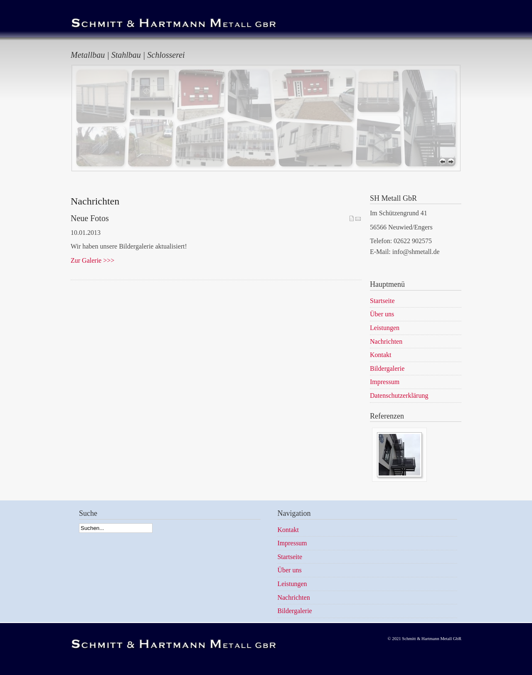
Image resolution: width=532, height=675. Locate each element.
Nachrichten (293, 597)
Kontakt (288, 529)
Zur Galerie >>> (92, 260)
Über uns (289, 570)
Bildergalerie (294, 610)
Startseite (289, 556)
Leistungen (292, 583)
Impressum (292, 543)
